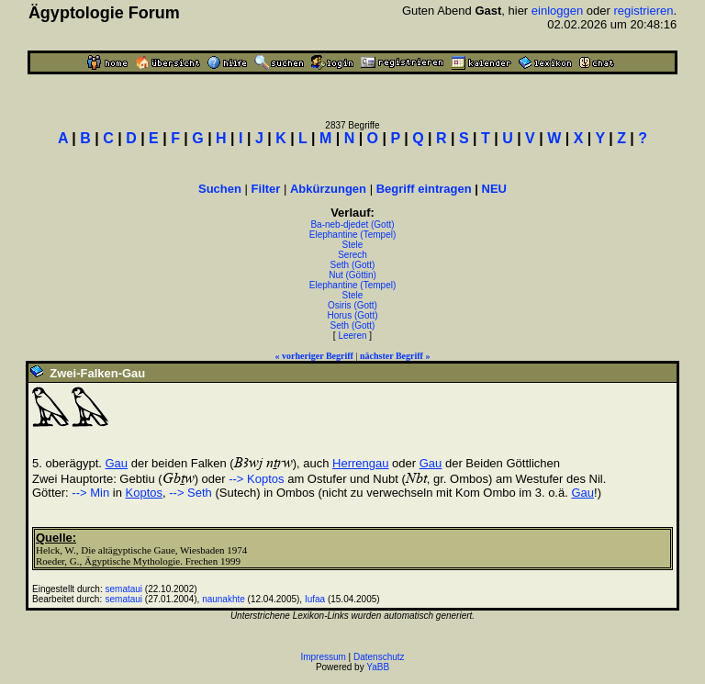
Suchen (219, 189)
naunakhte (223, 599)
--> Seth (190, 492)
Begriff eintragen (424, 189)
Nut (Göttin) (352, 275)
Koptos (144, 492)
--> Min (90, 492)
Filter (266, 189)
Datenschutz (379, 657)
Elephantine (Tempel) (353, 235)
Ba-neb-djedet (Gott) (352, 224)
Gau (117, 463)
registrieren (643, 10)
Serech (352, 255)
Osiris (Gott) (352, 305)
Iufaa (315, 599)
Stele (353, 245)
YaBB (377, 667)
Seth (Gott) (352, 265)
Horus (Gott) (352, 315)
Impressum (322, 657)
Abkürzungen (328, 189)
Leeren (352, 336)
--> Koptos (256, 479)
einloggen (557, 10)
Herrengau (360, 463)
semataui (124, 589)
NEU (494, 189)
